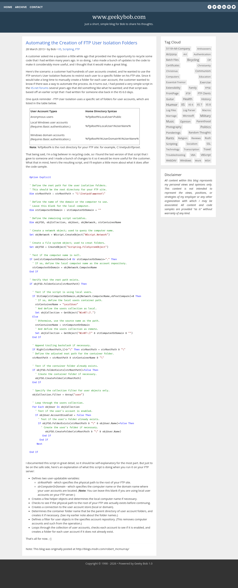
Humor (171, 104)
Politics (205, 127)
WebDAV (171, 160)
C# (209, 60)
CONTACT (36, 7)
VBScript (206, 155)
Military (205, 116)
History (206, 99)
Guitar (170, 99)
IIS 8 (208, 104)
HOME (8, 7)
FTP (77, 49)
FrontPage (172, 93)
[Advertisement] (119, 576)
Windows (185, 160)
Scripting (68, 49)
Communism (203, 71)
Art (185, 54)
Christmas (172, 71)
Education (205, 76)
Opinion (185, 121)
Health (187, 99)
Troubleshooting (175, 155)
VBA (193, 155)
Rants (170, 138)
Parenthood (204, 121)
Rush (208, 138)
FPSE (208, 87)
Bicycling (193, 60)
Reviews (196, 138)
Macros (206, 110)
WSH (207, 160)
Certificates (172, 65)
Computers (172, 76)
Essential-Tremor (176, 82)
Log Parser (189, 110)
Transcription (191, 149)
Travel (207, 149)
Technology (172, 149)
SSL (209, 143)
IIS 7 (199, 104)
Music (170, 121)
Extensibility (173, 87)
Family (193, 87)
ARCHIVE (21, 7)
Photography (173, 127)
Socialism (191, 143)
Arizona (171, 54)
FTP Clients (204, 93)
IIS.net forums (40, 88)
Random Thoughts (200, 132)
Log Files (171, 110)
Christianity (204, 65)
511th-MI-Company (178, 48)
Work (198, 160)
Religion (182, 138)
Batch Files (172, 60)
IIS (59, 49)
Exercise (205, 82)
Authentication (202, 54)
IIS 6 (190, 104)
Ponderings (173, 132)
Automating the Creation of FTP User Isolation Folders (81, 43)
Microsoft (188, 115)
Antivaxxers (204, 48)
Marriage (171, 115)
